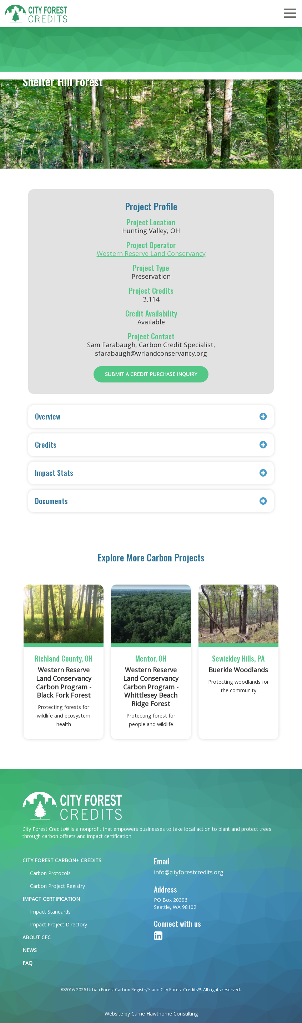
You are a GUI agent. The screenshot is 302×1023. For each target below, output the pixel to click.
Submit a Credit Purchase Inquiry (151, 374)
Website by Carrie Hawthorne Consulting (151, 1013)
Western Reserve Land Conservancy (151, 253)
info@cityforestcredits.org (188, 872)
